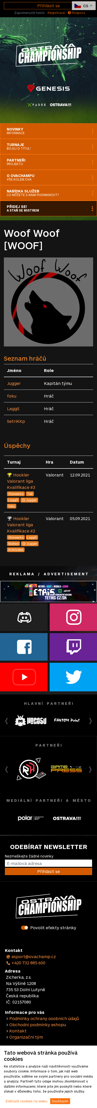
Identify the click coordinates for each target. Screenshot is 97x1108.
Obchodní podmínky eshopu (37, 1024)
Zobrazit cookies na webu (26, 1101)
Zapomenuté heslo (29, 13)
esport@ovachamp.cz (31, 956)
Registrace (56, 13)
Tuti (30, 494)
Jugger (14, 383)
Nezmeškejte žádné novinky (29, 856)
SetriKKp (16, 421)
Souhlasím (60, 1101)
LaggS (13, 408)
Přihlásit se (48, 5)
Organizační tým (26, 1036)
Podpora (76, 13)
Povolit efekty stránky (53, 927)
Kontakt (18, 1030)
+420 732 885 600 (25, 962)
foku (11, 395)
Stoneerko (16, 494)
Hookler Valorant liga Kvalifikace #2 (21, 524)
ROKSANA (15, 550)
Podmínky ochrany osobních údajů (44, 1018)
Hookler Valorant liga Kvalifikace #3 (21, 481)
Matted (13, 543)
